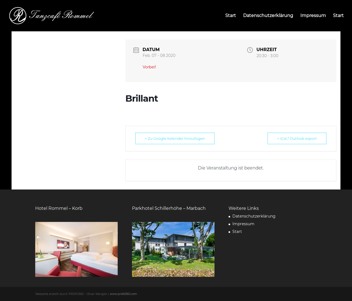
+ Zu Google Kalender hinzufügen (175, 138)
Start (230, 16)
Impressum (313, 16)
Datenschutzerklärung (268, 16)
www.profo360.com (123, 294)
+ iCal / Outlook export (297, 138)
